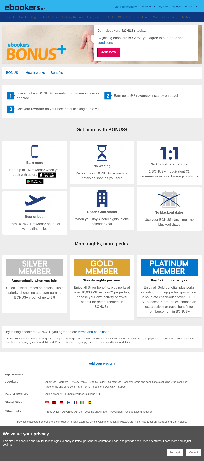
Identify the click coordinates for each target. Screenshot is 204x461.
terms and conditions (93, 332)
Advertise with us (72, 411)
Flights (11, 17)
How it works (35, 73)
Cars (55, 17)
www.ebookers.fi (68, 402)
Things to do (95, 17)
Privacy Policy (79, 381)
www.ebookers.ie (82, 402)
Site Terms (84, 386)
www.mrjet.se (89, 402)
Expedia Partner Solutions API (82, 393)
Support (122, 386)
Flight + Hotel (40, 17)
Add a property (53, 393)
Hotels (23, 17)
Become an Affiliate (96, 411)
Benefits (57, 73)
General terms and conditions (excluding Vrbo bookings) (156, 381)
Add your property (102, 363)
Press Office (52, 411)
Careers (63, 381)
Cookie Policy (97, 381)
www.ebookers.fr (75, 402)
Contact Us (114, 381)
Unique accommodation (139, 411)
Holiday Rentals (72, 17)
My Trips (176, 6)
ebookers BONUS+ (104, 386)
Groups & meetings (165, 17)
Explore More (14, 375)
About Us (50, 381)
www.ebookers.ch (47, 402)
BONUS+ (124, 17)
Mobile (186, 17)
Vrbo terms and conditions (60, 386)
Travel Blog (116, 411)
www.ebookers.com (54, 402)
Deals (110, 17)
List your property (126, 6)
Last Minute (141, 17)
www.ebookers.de (61, 402)
